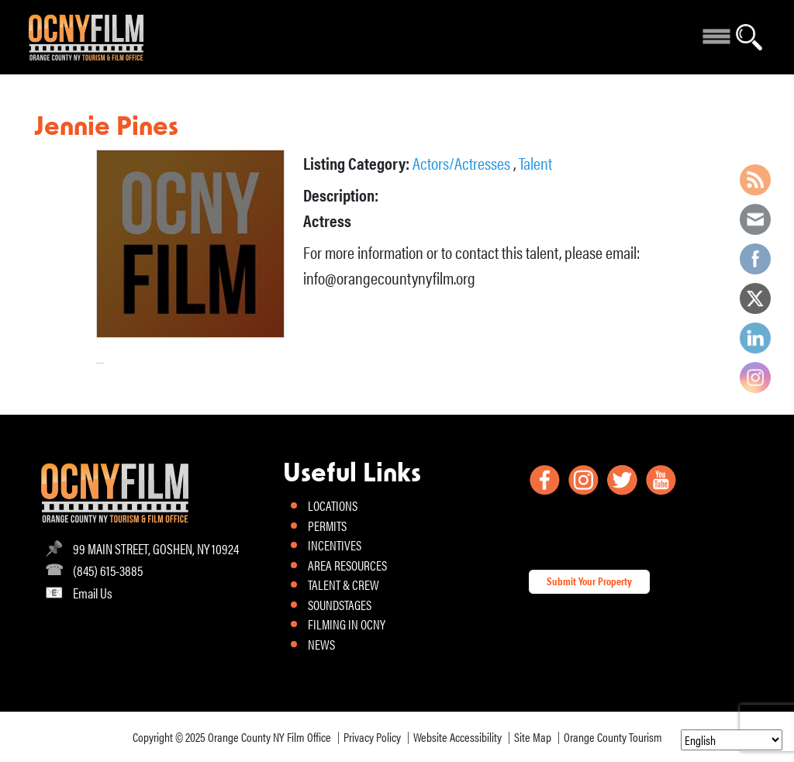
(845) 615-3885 (108, 570)
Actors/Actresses (463, 162)
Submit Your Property (589, 580)
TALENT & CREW (343, 584)
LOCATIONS (332, 505)
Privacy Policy (372, 737)
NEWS (321, 644)
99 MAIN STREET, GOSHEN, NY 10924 (156, 548)
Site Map (532, 737)
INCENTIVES (334, 545)
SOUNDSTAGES (339, 604)
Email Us (92, 592)
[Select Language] (731, 739)
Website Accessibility (457, 737)
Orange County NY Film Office (269, 737)
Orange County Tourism (613, 737)
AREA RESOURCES (347, 565)
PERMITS (327, 525)
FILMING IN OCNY (346, 624)
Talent (535, 162)
